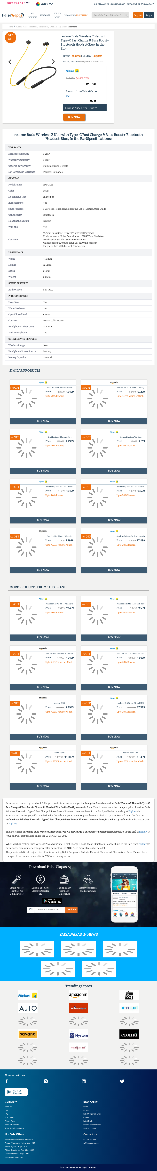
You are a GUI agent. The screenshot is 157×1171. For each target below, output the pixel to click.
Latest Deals (88, 1121)
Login (149, 15)
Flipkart (97, 55)
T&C (68, 96)
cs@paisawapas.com (91, 1143)
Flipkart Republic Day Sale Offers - (19, 1150)
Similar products (24, 371)
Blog (6, 1110)
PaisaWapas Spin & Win (14, 1157)
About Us (8, 1107)
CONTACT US (131, 4)
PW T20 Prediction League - (17, 1154)
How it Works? (10, 1117)
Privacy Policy (10, 1121)
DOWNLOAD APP (146, 4)
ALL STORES (45, 15)
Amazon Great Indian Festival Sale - (20, 1143)
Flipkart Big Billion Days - (16, 1146)
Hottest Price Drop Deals (92, 1125)
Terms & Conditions (12, 1125)
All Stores (86, 1110)
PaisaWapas (72, 1167)
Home (85, 1107)
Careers (86, 1117)
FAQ (6, 1114)
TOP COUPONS (70, 15)
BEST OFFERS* (82, 15)
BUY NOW (74, 117)
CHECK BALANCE (101, 4)
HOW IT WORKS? (117, 4)
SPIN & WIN (44, 3)
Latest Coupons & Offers (92, 1114)
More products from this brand (37, 587)
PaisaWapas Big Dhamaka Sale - (19, 1139)
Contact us (90, 1134)
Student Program (89, 1128)
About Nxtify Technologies (14, 1128)
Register (138, 15)
